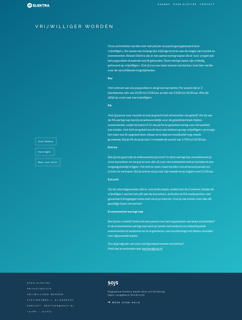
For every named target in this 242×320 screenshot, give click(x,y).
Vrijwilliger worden (45, 294)
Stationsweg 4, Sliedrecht (50, 300)
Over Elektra (185, 4)
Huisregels (44, 152)
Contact (207, 4)
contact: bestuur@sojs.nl (51, 306)
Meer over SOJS (47, 162)
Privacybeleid (39, 289)
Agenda (164, 4)
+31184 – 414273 (39, 311)
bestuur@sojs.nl (152, 248)
